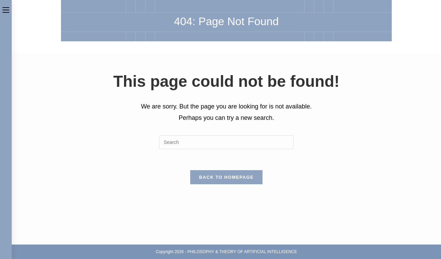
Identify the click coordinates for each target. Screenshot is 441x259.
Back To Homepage (226, 177)
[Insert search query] (226, 142)
